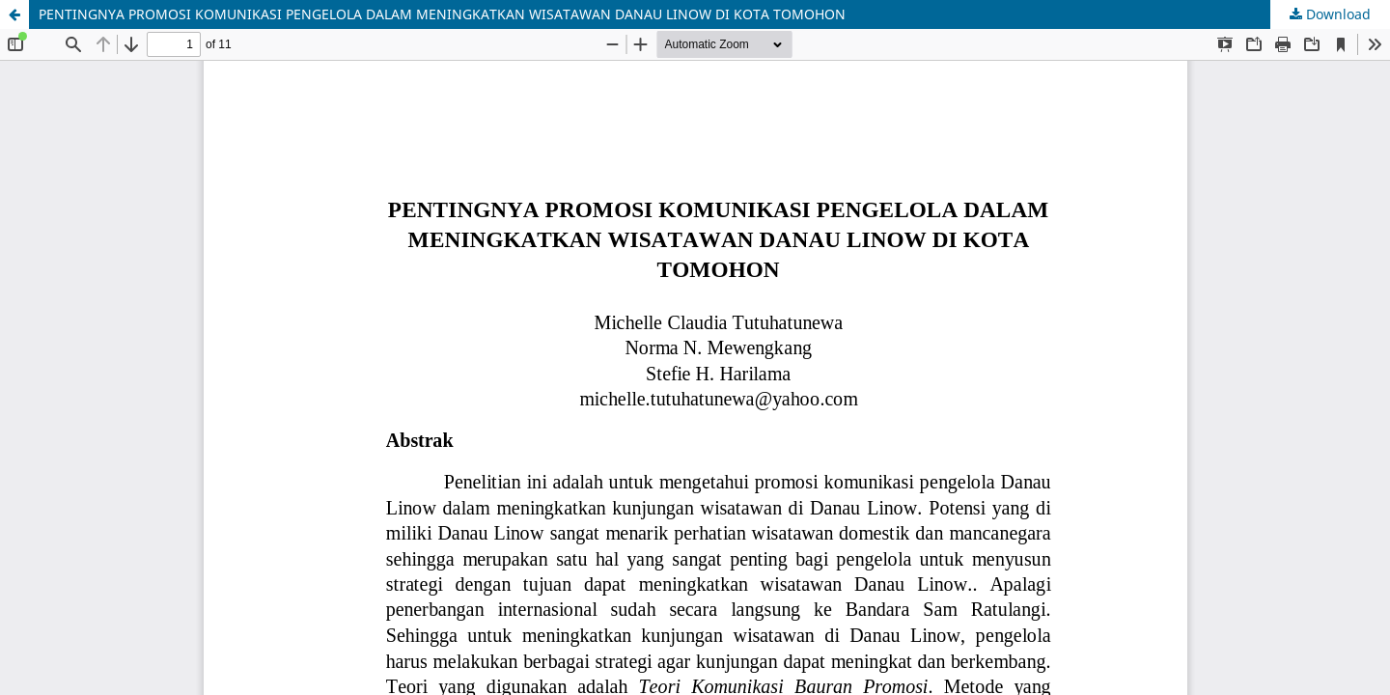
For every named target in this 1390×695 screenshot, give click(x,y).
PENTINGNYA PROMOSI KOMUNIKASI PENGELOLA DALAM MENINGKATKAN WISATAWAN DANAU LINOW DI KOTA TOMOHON (442, 14)
